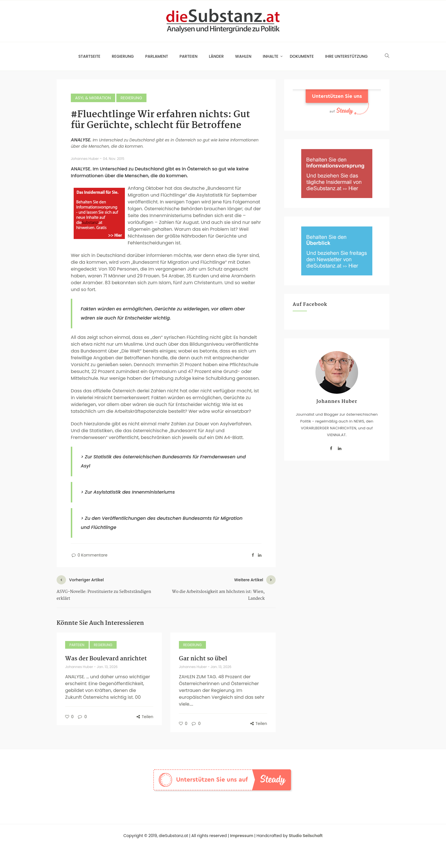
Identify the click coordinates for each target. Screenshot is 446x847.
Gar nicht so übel (203, 658)
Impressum (241, 835)
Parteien (188, 56)
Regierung (123, 56)
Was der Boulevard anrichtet (106, 658)
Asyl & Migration (93, 98)
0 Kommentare (89, 555)
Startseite (89, 56)
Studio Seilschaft (306, 835)
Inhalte (270, 56)
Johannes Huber (85, 158)
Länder (216, 56)
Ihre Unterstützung (346, 56)
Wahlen (243, 56)
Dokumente (302, 56)
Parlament (156, 56)
